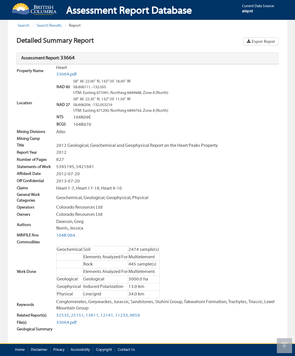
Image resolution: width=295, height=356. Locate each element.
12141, (107, 315)
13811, (92, 315)
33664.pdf (66, 74)
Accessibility (80, 350)
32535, (63, 315)
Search (23, 26)
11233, (122, 315)
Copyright (104, 350)
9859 (135, 315)
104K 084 (65, 235)
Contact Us (126, 350)
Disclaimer (39, 350)
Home (20, 350)
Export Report (263, 41)
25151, (78, 315)
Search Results (49, 26)
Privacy (59, 350)
